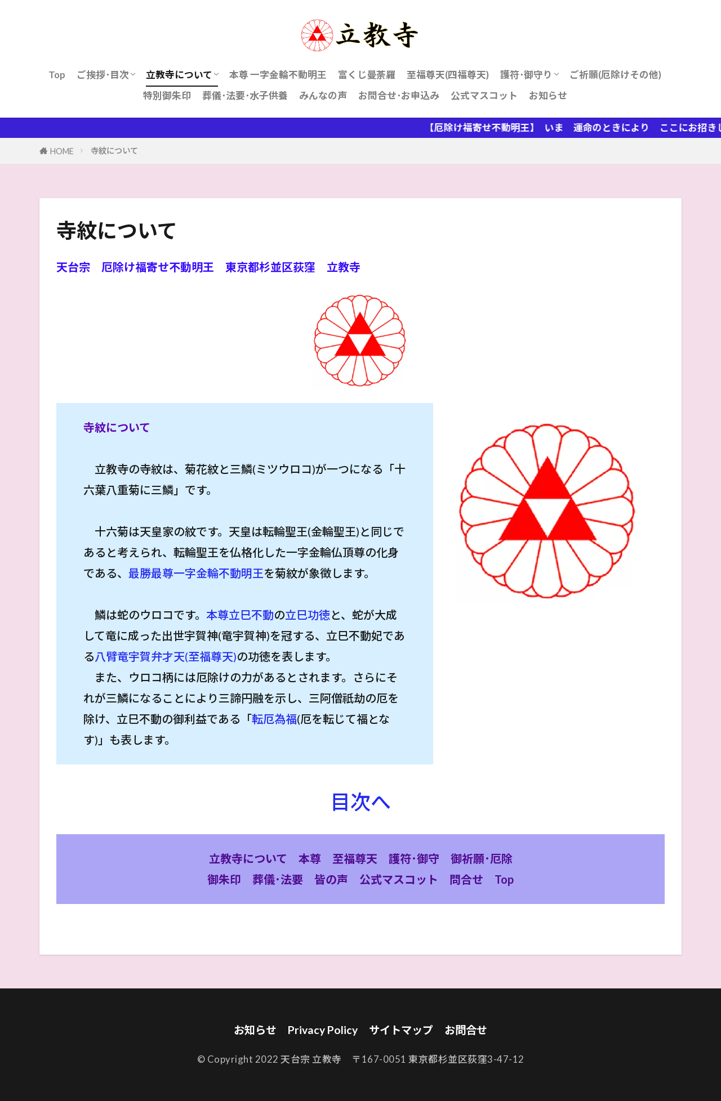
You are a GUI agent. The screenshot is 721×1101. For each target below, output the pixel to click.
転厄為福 (274, 719)
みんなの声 (323, 95)
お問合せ (465, 1029)
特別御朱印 (167, 95)
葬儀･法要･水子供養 (245, 95)
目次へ (360, 801)
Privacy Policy (323, 1029)
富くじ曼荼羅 (366, 74)
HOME (62, 151)
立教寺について (179, 74)
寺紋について (114, 150)
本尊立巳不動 (240, 614)
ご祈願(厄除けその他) (615, 74)
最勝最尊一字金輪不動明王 (196, 573)
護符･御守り (526, 74)
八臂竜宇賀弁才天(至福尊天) (166, 656)
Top (56, 74)
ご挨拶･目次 (103, 74)
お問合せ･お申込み (398, 95)
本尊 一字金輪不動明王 (278, 74)
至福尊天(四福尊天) (448, 74)
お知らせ (548, 95)
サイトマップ (401, 1029)
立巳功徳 (307, 614)
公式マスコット (484, 95)
